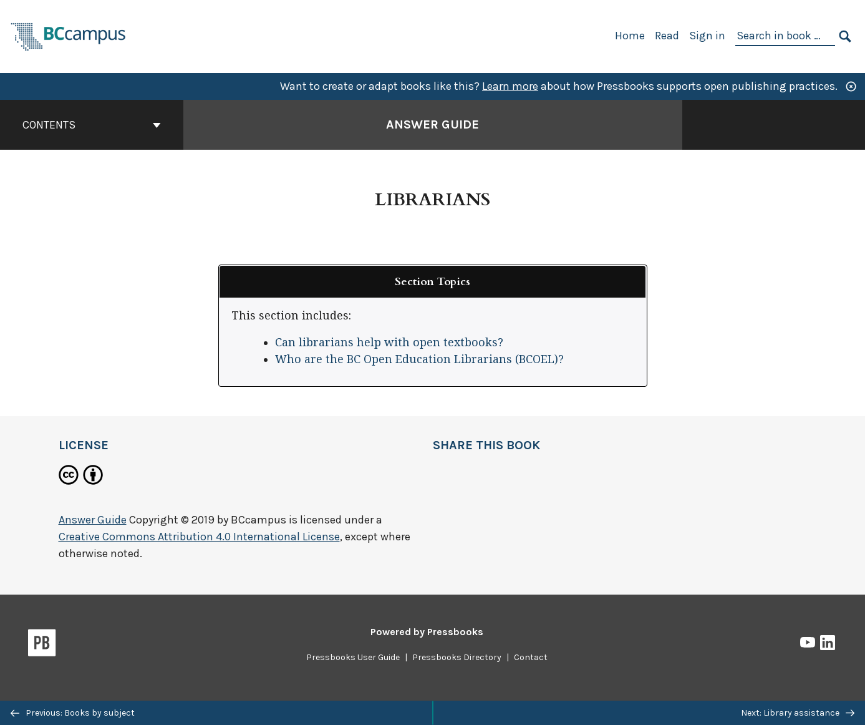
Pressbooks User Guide (353, 657)
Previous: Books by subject (73, 713)
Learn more (510, 86)
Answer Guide (93, 520)
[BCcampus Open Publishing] (68, 35)
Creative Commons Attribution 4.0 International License (199, 536)
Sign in (707, 35)
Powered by (426, 632)
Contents (91, 125)
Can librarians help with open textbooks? (389, 342)
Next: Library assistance (797, 713)
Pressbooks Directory (456, 657)
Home (630, 35)
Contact (531, 657)
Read (667, 35)
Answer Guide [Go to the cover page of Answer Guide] (432, 124)
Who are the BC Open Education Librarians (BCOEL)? (419, 359)
